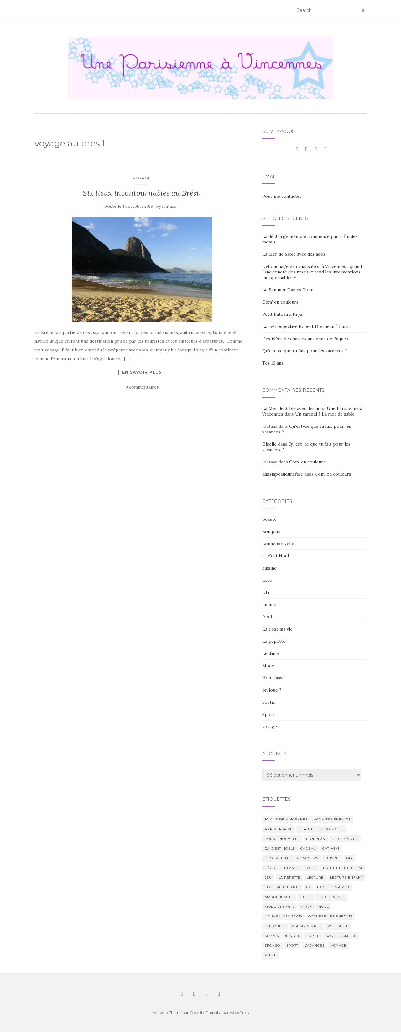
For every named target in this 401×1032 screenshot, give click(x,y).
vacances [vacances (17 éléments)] (315, 945)
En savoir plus (142, 372)
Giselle (269, 444)
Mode (268, 665)
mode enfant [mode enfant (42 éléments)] (331, 897)
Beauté (269, 519)
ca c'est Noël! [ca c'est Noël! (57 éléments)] (279, 848)
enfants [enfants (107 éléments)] (290, 868)
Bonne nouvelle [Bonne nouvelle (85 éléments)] (282, 839)
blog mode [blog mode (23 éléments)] (331, 829)
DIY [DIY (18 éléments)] (349, 858)
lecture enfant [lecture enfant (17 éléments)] (346, 878)
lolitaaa (169, 206)
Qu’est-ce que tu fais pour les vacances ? (304, 351)
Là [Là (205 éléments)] (308, 887)
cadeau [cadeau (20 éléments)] (308, 848)
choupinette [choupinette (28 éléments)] (278, 858)
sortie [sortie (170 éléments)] (313, 936)
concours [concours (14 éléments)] (307, 858)
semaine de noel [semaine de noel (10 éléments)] (282, 936)
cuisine (269, 568)
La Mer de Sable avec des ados (293, 254)
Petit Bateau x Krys (282, 314)
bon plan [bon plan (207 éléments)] (315, 839)
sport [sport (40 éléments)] (292, 945)
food (267, 617)
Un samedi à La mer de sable (325, 414)
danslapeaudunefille (282, 474)
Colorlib (197, 1012)
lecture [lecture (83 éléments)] (315, 878)
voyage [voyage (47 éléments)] (338, 945)
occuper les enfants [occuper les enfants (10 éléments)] (330, 916)
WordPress (239, 1012)
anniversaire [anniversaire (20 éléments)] (279, 829)
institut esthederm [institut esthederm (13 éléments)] (342, 868)
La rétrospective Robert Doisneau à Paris (306, 326)
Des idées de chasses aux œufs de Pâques (305, 338)
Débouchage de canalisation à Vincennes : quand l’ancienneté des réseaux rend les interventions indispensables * (312, 271)
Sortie (268, 702)
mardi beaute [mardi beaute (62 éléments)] (279, 897)
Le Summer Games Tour (287, 290)
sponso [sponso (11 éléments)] (272, 945)
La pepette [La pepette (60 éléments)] (289, 878)
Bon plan (271, 531)
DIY (266, 592)
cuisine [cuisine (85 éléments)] (332, 858)
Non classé (273, 678)
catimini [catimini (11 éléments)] (330, 848)
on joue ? (271, 690)
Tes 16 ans (273, 363)
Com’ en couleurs (280, 302)
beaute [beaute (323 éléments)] (306, 829)
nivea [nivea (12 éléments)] (306, 907)
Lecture (270, 653)
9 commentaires (142, 387)
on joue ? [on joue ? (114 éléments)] (275, 926)
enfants (270, 604)
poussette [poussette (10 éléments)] (338, 926)
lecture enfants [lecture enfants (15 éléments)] (282, 887)
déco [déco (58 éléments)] (270, 868)
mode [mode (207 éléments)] (305, 897)
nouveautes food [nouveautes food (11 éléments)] (283, 916)
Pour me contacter (282, 196)
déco (267, 580)
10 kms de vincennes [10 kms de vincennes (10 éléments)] (286, 819)
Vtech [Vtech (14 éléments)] (271, 955)
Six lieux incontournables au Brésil (142, 193)
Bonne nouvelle (278, 543)
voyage (142, 178)
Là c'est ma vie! (278, 629)
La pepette (273, 641)
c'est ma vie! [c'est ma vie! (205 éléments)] (345, 839)
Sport (268, 714)
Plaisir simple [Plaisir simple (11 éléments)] (306, 926)
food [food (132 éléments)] (310, 868)
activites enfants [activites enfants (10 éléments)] (332, 819)
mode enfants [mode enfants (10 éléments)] (279, 907)
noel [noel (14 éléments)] (324, 907)
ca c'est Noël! (276, 556)
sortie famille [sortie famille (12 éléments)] (341, 936)
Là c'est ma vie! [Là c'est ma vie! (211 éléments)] (333, 887)
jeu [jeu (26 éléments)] (268, 878)
